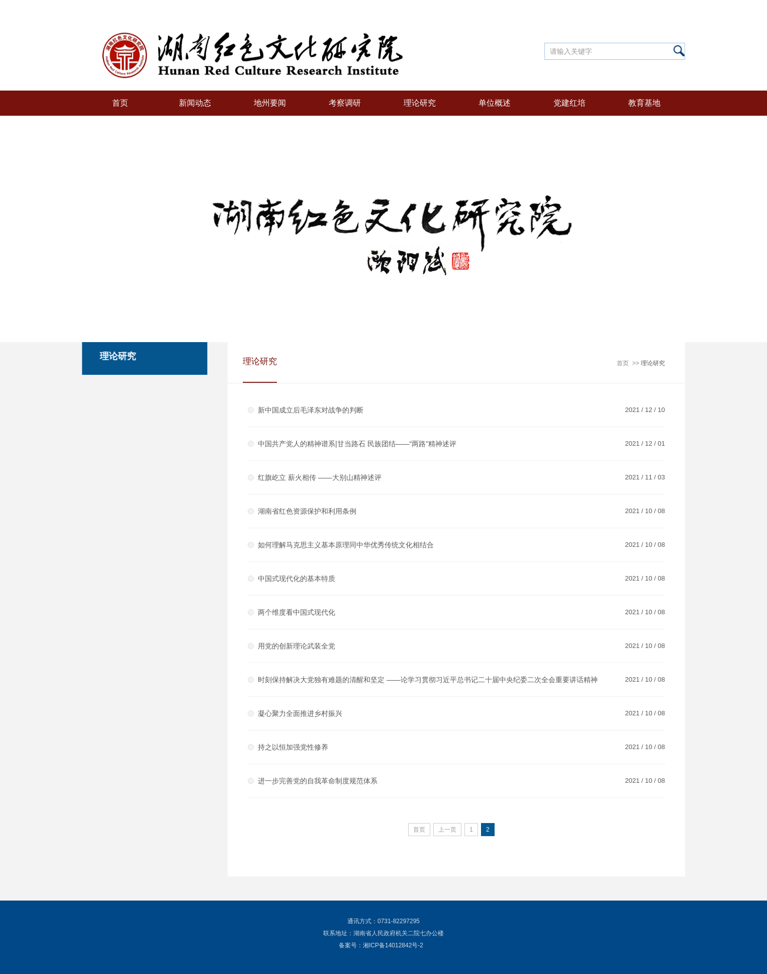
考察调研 (345, 103)
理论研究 (420, 103)
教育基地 (644, 103)
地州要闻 (270, 103)
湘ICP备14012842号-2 (393, 945)
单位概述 (494, 103)
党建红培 (569, 103)
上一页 (447, 830)
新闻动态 (195, 103)
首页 (120, 103)
